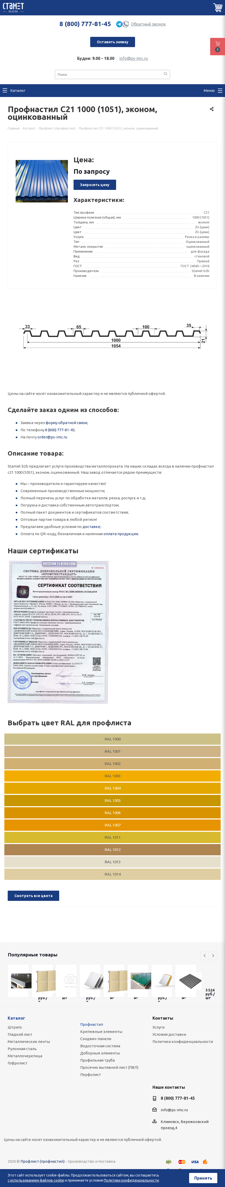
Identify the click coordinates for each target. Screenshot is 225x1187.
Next (213, 955)
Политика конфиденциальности (182, 1041)
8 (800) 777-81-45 (85, 23)
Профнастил (91, 1024)
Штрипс (15, 1027)
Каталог (16, 1018)
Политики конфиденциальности (131, 1180)
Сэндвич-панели (95, 1039)
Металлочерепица (25, 1056)
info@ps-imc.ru (133, 58)
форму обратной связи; (67, 422)
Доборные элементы (100, 1053)
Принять (203, 1178)
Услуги (158, 1027)
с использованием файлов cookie (36, 1180)
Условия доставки (169, 1034)
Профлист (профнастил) (43, 1161)
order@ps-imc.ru (52, 437)
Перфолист (90, 1074)
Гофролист (17, 1063)
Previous (205, 955)
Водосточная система (100, 1046)
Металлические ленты (29, 1041)
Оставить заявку (112, 42)
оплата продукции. (121, 534)
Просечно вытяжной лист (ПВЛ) (109, 1067)
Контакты (162, 1018)
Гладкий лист (20, 1034)
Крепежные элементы (101, 1031)
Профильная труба (97, 1060)
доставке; (92, 526)
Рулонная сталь (22, 1048)
